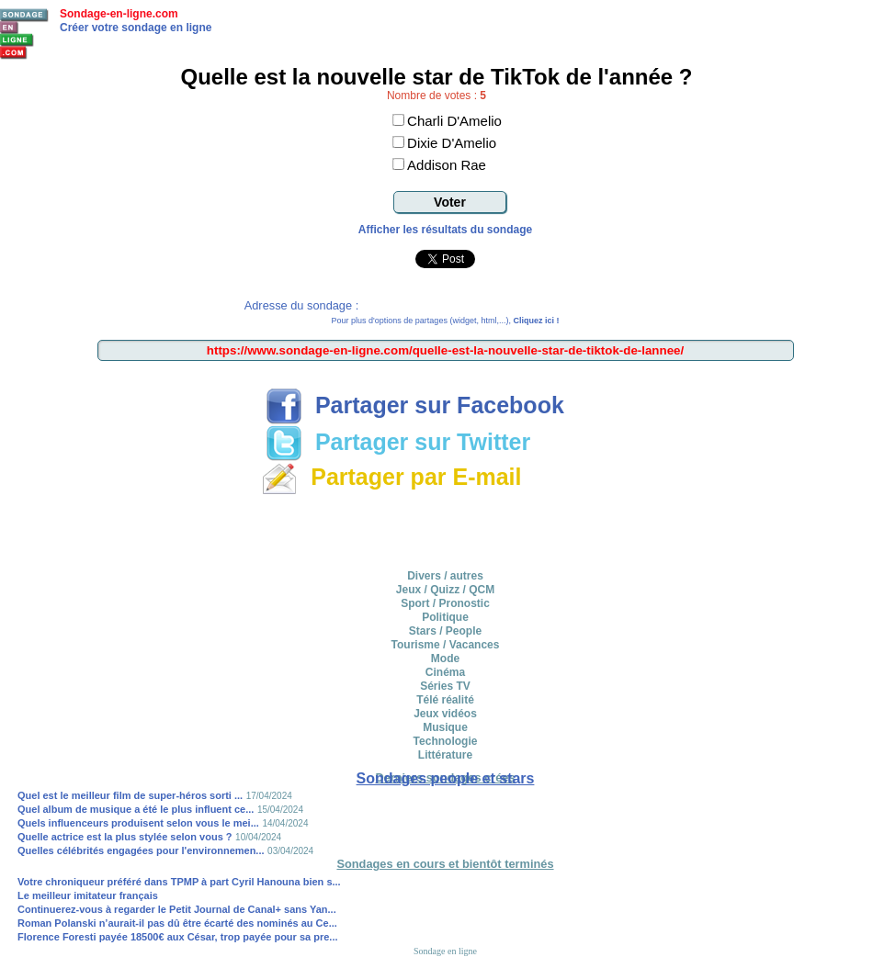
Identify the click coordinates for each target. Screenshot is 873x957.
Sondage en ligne (445, 951)
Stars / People (445, 631)
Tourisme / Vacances (445, 644)
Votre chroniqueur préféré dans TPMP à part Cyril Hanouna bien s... (179, 881)
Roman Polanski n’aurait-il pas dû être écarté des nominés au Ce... (177, 923)
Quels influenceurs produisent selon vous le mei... (138, 822)
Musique (445, 727)
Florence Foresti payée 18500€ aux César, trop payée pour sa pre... (177, 936)
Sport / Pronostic (445, 603)
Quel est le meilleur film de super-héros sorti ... (130, 795)
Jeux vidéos (445, 713)
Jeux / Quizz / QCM (445, 589)
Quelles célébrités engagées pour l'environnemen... (141, 850)
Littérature (445, 755)
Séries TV (445, 686)
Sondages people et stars (446, 778)
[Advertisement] (445, 529)
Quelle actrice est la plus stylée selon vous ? (124, 836)
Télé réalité (445, 699)
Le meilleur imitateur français (87, 895)
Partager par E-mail (391, 477)
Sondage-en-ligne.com (119, 13)
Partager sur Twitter (398, 442)
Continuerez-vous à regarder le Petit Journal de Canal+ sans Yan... (176, 909)
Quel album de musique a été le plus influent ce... (135, 809)
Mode (445, 658)
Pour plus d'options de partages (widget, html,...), (446, 320)
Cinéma (445, 672)
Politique (445, 617)
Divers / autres (445, 575)
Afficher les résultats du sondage (445, 229)
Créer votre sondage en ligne (135, 27)
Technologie (446, 741)
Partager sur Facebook (415, 405)
